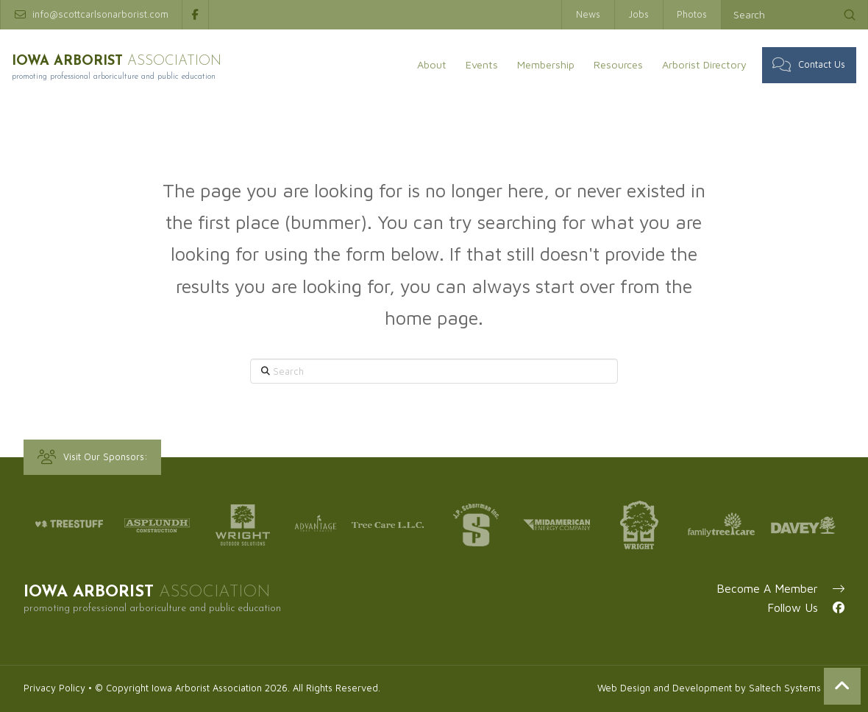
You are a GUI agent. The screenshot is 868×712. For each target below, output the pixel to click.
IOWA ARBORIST (130, 60)
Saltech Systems (785, 688)
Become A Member (780, 588)
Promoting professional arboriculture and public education (140, 75)
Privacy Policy (54, 688)
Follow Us (805, 607)
